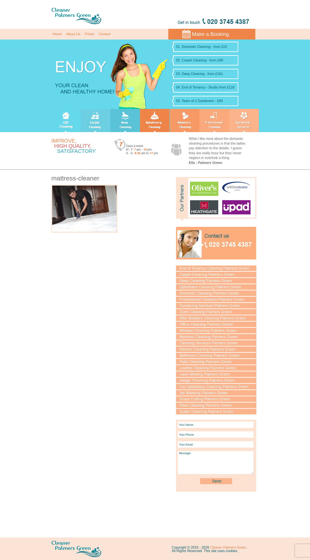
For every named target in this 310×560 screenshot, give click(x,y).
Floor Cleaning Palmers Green (205, 405)
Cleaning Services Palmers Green (208, 343)
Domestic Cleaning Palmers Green (209, 293)
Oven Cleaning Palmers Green (205, 312)
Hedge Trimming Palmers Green (207, 380)
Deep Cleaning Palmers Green (205, 281)
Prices (89, 34)
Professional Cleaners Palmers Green (211, 299)
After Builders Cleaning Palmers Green (212, 318)
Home (57, 34)
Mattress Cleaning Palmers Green (208, 337)
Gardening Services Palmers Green (209, 306)
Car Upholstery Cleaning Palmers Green (214, 387)
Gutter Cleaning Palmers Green (206, 411)
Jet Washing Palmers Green (203, 393)
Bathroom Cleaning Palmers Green (209, 355)
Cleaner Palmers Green (228, 547)
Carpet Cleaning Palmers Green (206, 274)
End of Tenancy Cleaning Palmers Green (214, 268)
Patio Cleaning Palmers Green (205, 362)
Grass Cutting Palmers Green (204, 399)
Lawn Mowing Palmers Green (204, 374)
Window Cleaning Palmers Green (208, 330)
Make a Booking (210, 34)
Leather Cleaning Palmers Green (207, 368)
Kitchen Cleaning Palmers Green (207, 349)
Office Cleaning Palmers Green (206, 324)
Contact (104, 34)
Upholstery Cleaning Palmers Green (210, 287)
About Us (73, 34)
